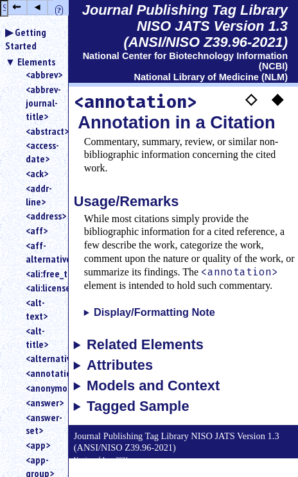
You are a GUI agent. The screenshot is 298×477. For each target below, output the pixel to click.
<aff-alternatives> (42, 252)
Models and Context (153, 386)
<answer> (42, 402)
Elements (36, 61)
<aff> (37, 230)
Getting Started (25, 39)
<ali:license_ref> (42, 287)
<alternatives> (42, 358)
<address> (42, 215)
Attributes (120, 365)
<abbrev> (42, 74)
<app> (38, 444)
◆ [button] (277, 98)
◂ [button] (37, 6)
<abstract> (42, 131)
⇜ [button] (16, 6)
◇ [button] (251, 98)
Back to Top (263, 470)
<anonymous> (42, 387)
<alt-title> (37, 337)
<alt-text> (37, 309)
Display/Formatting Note (154, 312)
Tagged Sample (138, 406)
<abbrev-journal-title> (42, 103)
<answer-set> (42, 424)
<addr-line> (39, 195)
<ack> (37, 173)
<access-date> (42, 152)
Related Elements (145, 344)
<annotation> (42, 373)
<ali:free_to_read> (42, 273)
